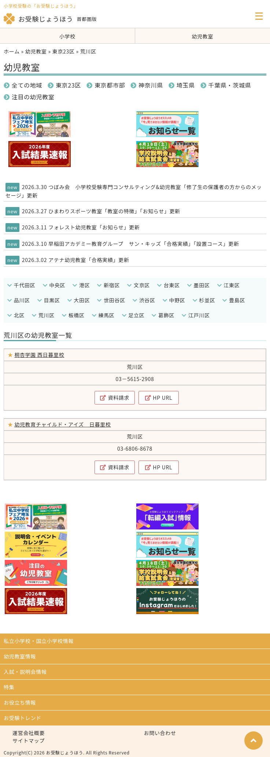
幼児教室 (202, 36)
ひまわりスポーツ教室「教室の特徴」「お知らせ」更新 (114, 211)
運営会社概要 (28, 732)
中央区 (54, 285)
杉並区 (204, 300)
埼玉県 (182, 85)
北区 (16, 315)
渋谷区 (144, 300)
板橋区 (73, 315)
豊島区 (233, 300)
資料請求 (115, 397)
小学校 (67, 36)
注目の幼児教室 (29, 96)
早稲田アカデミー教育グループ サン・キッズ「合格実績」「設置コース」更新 (143, 243)
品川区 (18, 300)
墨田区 (198, 285)
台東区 (168, 285)
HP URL (159, 397)
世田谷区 (111, 300)
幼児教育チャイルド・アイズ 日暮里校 (62, 424)
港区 (81, 285)
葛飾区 (163, 315)
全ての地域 (23, 85)
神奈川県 (146, 85)
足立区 (133, 315)
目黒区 (48, 300)
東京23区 (63, 51)
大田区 (78, 300)
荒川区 (43, 315)
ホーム (12, 51)
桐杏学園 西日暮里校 (39, 354)
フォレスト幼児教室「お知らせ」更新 (94, 227)
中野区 (174, 300)
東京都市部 (105, 85)
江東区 (228, 285)
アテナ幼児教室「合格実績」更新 (88, 259)
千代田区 (21, 285)
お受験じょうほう (38, 18)
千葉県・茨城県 (225, 85)
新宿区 (108, 285)
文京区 (138, 285)
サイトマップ (28, 740)
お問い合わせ (160, 732)
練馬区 (103, 315)
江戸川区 (196, 315)
